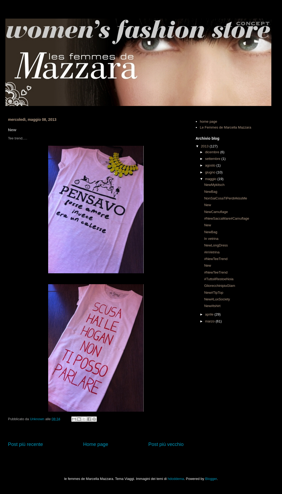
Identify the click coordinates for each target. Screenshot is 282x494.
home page (208, 121)
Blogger (211, 479)
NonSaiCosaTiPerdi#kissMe (225, 198)
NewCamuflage (216, 212)
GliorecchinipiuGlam (219, 286)
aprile (209, 314)
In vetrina (211, 239)
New (207, 205)
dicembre (212, 152)
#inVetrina (211, 252)
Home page (95, 444)
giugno (211, 172)
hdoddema (176, 479)
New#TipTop (213, 293)
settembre (213, 159)
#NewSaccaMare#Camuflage (226, 218)
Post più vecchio (166, 444)
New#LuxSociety (217, 299)
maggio (211, 179)
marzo (210, 321)
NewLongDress (216, 245)
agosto (211, 165)
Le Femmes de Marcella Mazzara (225, 127)
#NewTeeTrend (215, 259)
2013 (205, 146)
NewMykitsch (214, 185)
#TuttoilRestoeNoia (218, 279)
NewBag (210, 192)
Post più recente (25, 444)
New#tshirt (212, 306)
